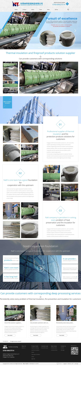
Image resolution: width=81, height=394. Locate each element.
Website (69, 363)
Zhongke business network (15, 341)
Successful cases (44, 347)
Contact (62, 347)
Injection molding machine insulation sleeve (35, 350)
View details (10, 335)
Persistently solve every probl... (64, 323)
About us (23, 347)
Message (62, 350)
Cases (40, 9)
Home (16, 9)
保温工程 (33, 358)
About (32, 9)
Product (24, 9)
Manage (76, 363)
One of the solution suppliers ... (13, 323)
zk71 (73, 363)
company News (54, 350)
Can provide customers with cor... (39, 323)
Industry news (54, 347)
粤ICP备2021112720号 (34, 363)
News (48, 9)
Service (56, 9)
